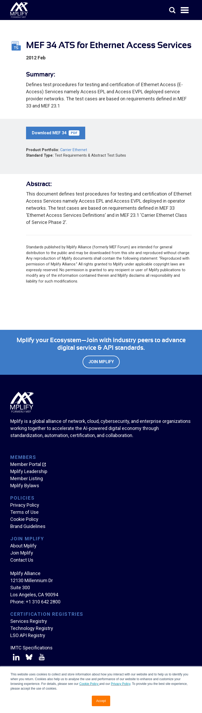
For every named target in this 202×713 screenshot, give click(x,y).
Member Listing (26, 478)
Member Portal (25, 464)
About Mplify (23, 545)
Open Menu (185, 10)
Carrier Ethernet (73, 150)
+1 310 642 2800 (43, 601)
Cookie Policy (89, 684)
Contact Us (21, 560)
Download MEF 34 (55, 133)
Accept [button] (101, 701)
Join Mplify (101, 361)
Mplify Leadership (28, 471)
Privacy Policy (120, 684)
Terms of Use (24, 512)
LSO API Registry (27, 635)
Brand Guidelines (28, 526)
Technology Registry (31, 628)
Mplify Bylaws (24, 485)
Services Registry (28, 621)
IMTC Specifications (31, 647)
